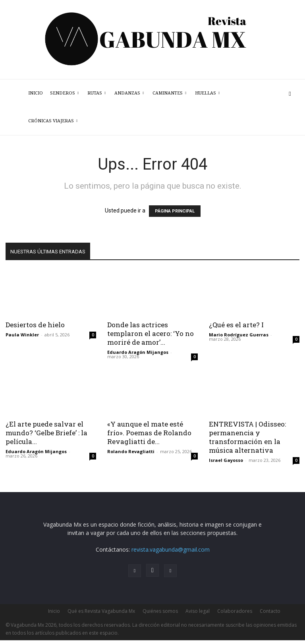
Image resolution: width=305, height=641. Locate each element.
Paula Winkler (22, 335)
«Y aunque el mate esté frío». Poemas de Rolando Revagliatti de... (149, 432)
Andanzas (129, 93)
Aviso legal (197, 611)
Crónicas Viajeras (52, 121)
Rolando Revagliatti (130, 451)
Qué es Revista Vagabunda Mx (101, 611)
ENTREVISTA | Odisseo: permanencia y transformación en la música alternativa (247, 437)
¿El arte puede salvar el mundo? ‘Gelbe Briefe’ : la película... (46, 432)
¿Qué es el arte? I (236, 324)
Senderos (64, 93)
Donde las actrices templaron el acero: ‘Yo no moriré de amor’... (150, 333)
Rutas (96, 93)
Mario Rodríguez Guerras (238, 335)
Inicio (35, 93)
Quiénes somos (160, 611)
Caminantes (169, 93)
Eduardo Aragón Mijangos (137, 352)
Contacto (270, 611)
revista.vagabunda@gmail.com (170, 549)
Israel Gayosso (226, 460)
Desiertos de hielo (35, 324)
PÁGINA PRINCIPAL (175, 211)
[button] (289, 93)
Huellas (207, 93)
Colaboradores (234, 611)
